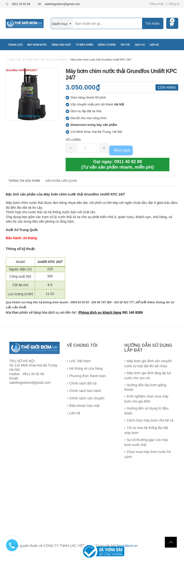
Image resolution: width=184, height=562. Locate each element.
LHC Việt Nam (80, 361)
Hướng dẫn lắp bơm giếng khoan (145, 387)
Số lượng (73, 139)
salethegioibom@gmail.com (62, 4)
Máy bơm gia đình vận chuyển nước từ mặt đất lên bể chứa (148, 363)
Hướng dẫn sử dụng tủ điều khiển (146, 410)
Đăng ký (174, 4)
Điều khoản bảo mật (84, 406)
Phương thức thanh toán (87, 376)
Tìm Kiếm (152, 23)
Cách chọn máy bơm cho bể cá (150, 420)
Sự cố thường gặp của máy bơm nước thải (146, 442)
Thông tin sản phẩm (24, 181)
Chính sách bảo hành (85, 391)
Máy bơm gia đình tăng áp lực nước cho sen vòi (147, 375)
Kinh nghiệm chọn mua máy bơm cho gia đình (146, 398)
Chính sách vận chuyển (86, 398)
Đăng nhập (157, 4)
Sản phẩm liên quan (61, 181)
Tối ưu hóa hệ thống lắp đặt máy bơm (146, 430)
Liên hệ (74, 413)
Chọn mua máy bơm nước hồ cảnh (147, 454)
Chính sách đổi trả (83, 383)
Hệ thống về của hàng (86, 368)
